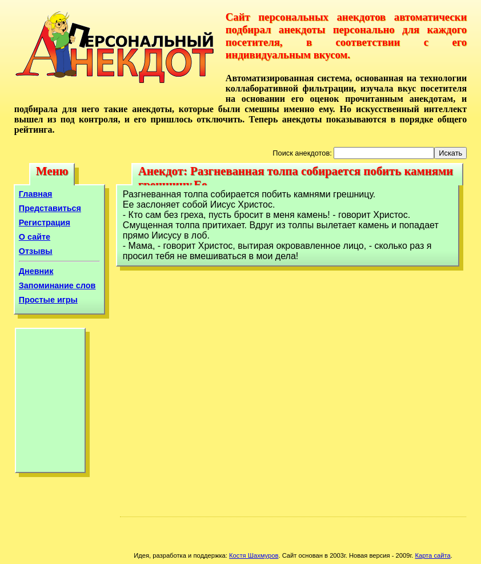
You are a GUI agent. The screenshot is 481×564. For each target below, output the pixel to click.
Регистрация (44, 222)
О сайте (34, 236)
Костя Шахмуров (253, 555)
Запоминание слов (57, 285)
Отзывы (36, 251)
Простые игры (48, 299)
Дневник (36, 271)
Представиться (50, 208)
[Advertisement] (50, 403)
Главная (36, 193)
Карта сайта (432, 555)
